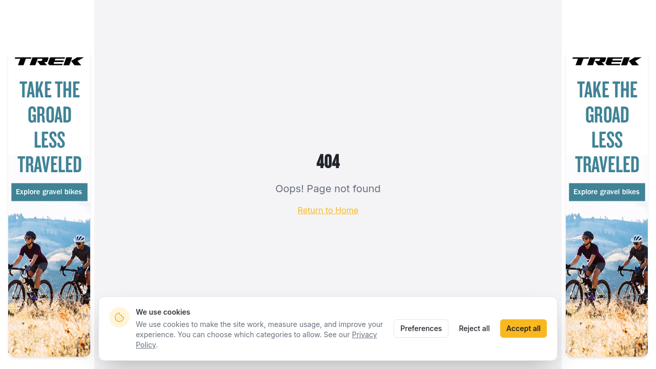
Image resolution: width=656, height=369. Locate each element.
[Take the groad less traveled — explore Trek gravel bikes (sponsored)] (49, 203)
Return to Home (328, 210)
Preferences (421, 328)
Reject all (474, 328)
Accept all (523, 328)
